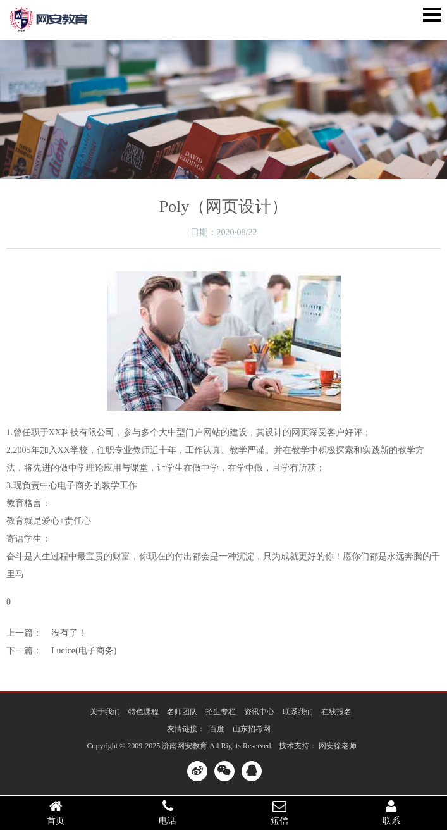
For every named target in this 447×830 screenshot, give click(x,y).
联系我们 (298, 711)
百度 (216, 728)
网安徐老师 (338, 745)
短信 (280, 812)
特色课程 (143, 711)
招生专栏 (220, 711)
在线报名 (336, 711)
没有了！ (69, 633)
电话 (168, 812)
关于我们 (105, 711)
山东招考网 (252, 728)
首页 (56, 812)
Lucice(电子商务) (83, 650)
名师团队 (182, 711)
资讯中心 (259, 711)
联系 (391, 812)
